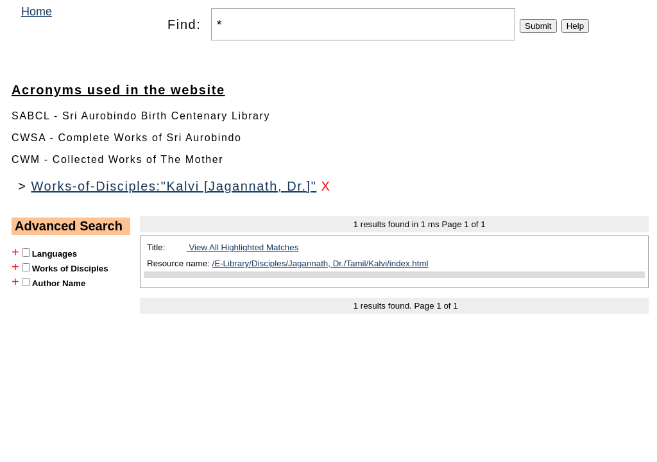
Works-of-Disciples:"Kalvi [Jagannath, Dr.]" (173, 186)
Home (36, 11)
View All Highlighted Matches (243, 247)
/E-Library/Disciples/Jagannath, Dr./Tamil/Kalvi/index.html (320, 263)
